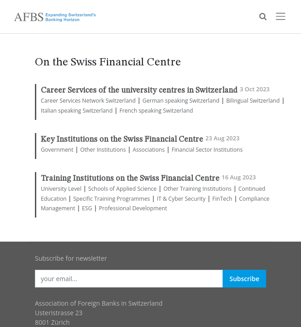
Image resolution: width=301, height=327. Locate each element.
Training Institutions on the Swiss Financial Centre (130, 179)
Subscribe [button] (244, 278)
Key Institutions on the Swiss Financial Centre (122, 140)
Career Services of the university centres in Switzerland (139, 90)
